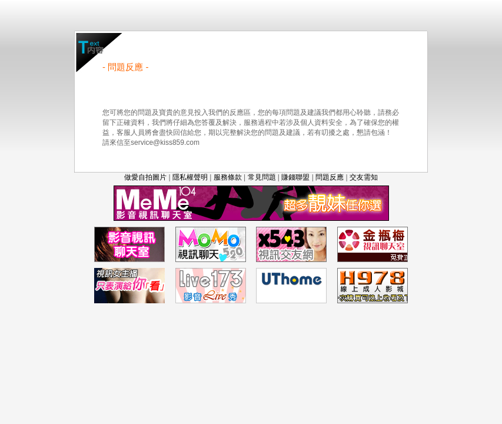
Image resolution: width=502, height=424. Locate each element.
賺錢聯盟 (295, 177)
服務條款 (228, 177)
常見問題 (262, 177)
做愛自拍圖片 (145, 177)
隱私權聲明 (190, 177)
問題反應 (329, 177)
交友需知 (364, 177)
